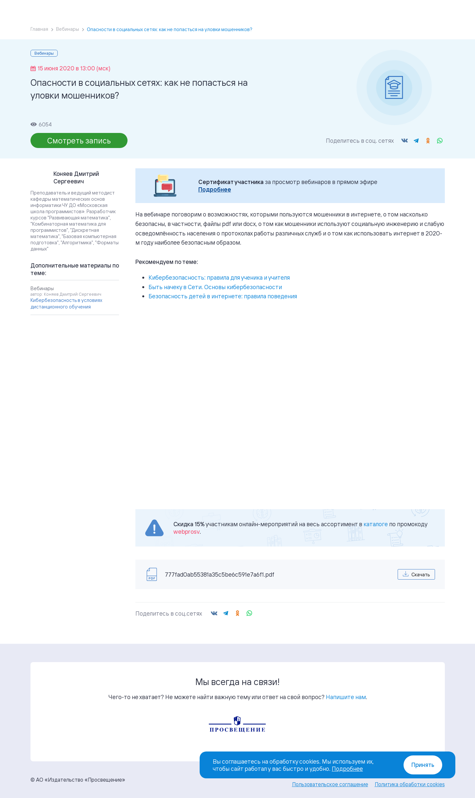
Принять (422, 765)
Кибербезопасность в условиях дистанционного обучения (66, 303)
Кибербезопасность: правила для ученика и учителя (219, 277)
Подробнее (214, 189)
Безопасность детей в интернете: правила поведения (222, 296)
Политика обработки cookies (410, 784)
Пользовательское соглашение (330, 784)
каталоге (376, 524)
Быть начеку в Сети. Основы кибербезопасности (215, 286)
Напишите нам (346, 696)
